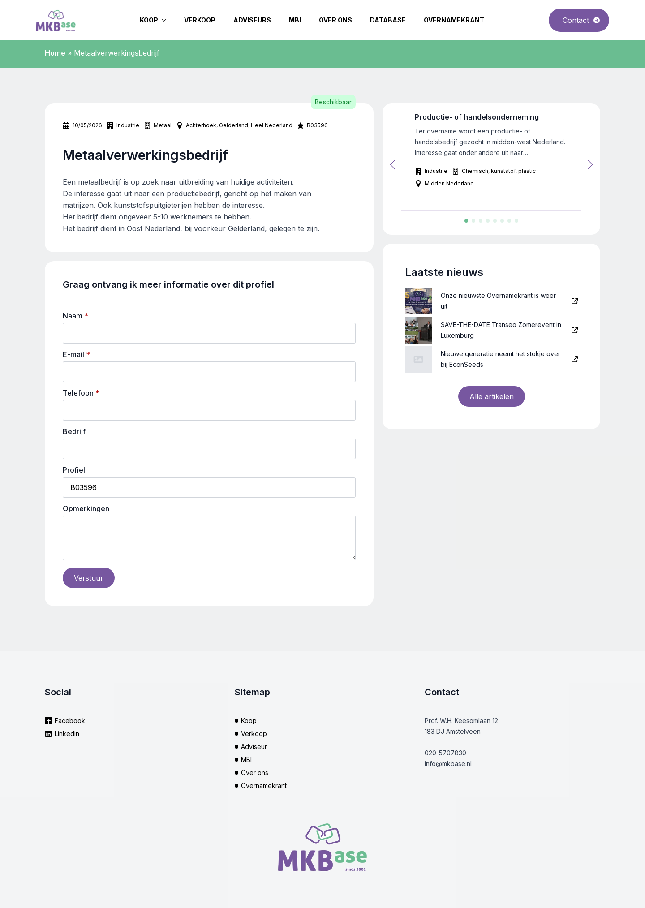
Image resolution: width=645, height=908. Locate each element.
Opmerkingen (86, 508)
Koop (149, 20)
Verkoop (199, 20)
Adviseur (254, 746)
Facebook (70, 720)
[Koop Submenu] (166, 20)
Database (388, 20)
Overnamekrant (454, 20)
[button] (392, 164)
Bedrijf (74, 431)
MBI (295, 20)
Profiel (74, 469)
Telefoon (81, 392)
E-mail (76, 354)
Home (55, 52)
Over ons (335, 20)
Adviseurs (252, 20)
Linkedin (67, 733)
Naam (75, 315)
